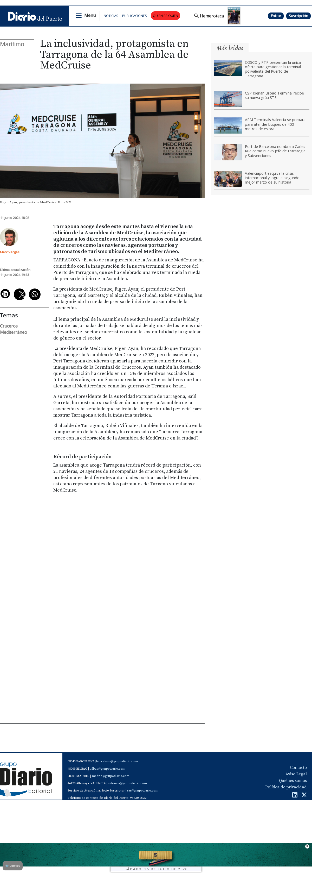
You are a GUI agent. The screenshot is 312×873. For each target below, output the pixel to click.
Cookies (12, 866)
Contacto (298, 767)
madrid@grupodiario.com (110, 776)
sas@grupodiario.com (142, 791)
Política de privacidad (286, 787)
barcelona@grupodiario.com (117, 761)
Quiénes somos (293, 780)
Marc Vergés (10, 252)
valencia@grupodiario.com (127, 783)
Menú (90, 15)
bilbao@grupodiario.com (107, 769)
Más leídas (229, 48)
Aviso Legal (296, 774)
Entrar (276, 15)
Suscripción (298, 15)
